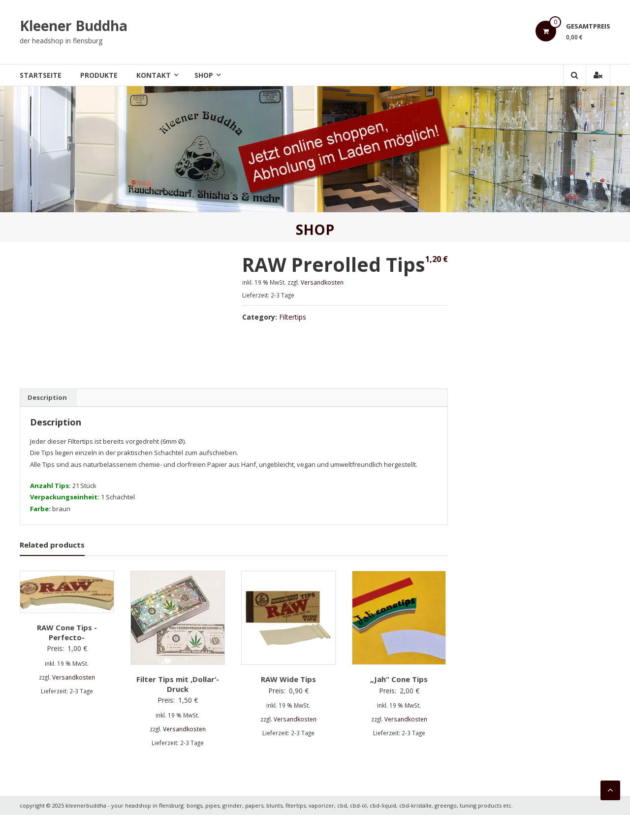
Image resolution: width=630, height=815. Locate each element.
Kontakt (153, 75)
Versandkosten (322, 282)
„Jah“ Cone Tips (399, 679)
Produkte (99, 75)
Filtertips (292, 317)
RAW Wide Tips (288, 679)
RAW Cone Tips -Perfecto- (67, 632)
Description (47, 397)
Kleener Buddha (73, 25)
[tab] (47, 398)
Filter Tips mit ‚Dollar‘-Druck (177, 684)
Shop (203, 75)
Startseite (41, 75)
